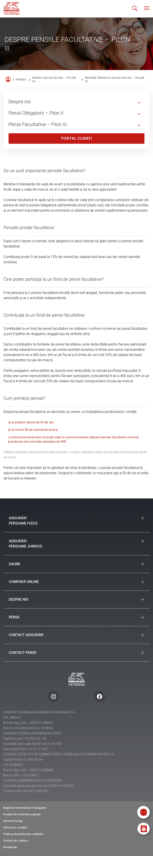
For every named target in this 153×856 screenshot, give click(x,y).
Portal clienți (76, 138)
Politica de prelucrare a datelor (23, 834)
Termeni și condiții (15, 827)
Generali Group (13, 821)
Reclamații (10, 847)
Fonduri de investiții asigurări (22, 814)
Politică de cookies (15, 840)
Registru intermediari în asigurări (24, 807)
